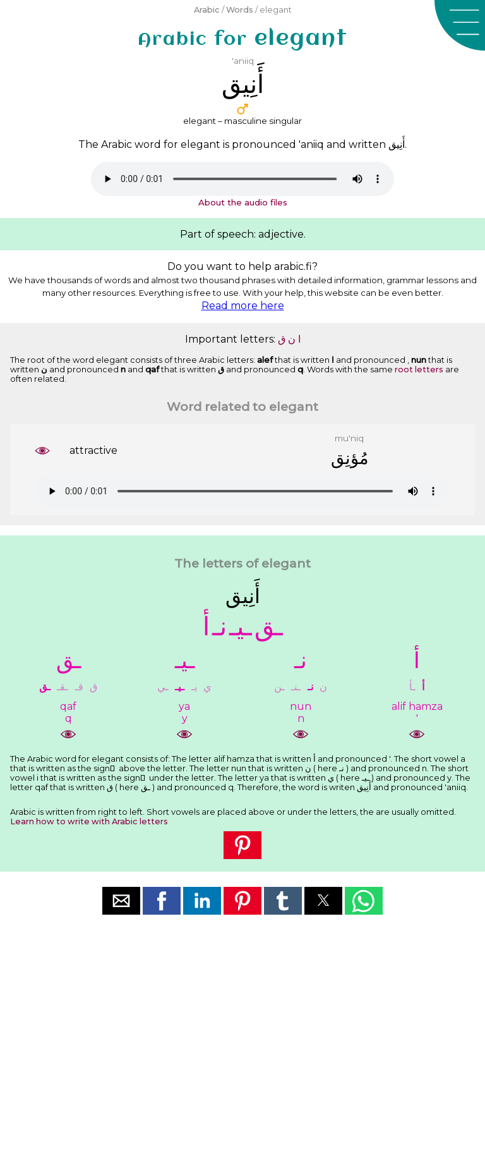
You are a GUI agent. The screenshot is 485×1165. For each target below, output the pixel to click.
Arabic (207, 10)
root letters (419, 369)
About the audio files (242, 202)
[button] (459, 25)
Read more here (242, 306)
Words (239, 10)
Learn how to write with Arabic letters (89, 821)
